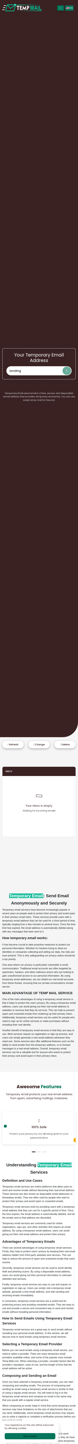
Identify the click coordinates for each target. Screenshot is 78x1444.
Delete (65, 744)
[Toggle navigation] (60, 8)
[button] (34, 1151)
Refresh (13, 744)
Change (39, 744)
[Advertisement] (39, 860)
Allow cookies (30, 1436)
